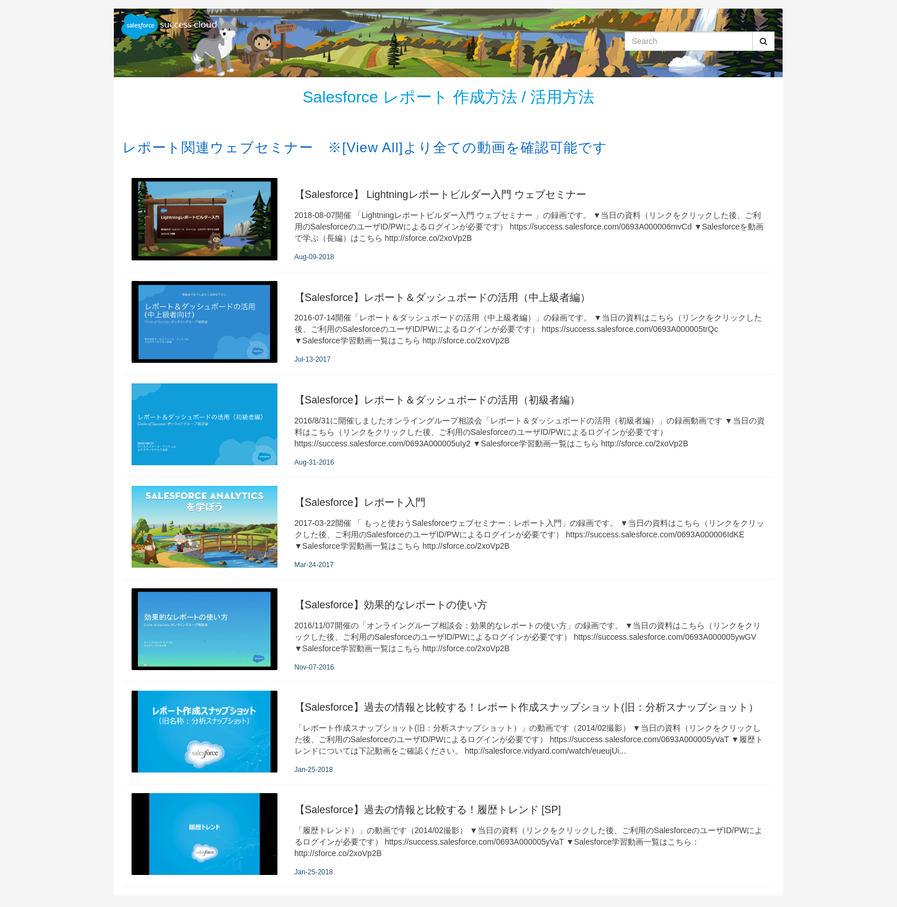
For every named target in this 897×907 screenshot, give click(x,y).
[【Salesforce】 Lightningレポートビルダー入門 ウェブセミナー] (448, 220)
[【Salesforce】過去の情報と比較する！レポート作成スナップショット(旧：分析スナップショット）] (448, 733)
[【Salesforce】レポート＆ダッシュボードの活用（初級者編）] (448, 425)
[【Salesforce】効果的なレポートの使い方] (448, 630)
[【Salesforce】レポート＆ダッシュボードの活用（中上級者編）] (448, 323)
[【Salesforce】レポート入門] (448, 528)
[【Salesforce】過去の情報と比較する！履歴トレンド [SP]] (448, 835)
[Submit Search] (763, 41)
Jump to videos (0, 0)
